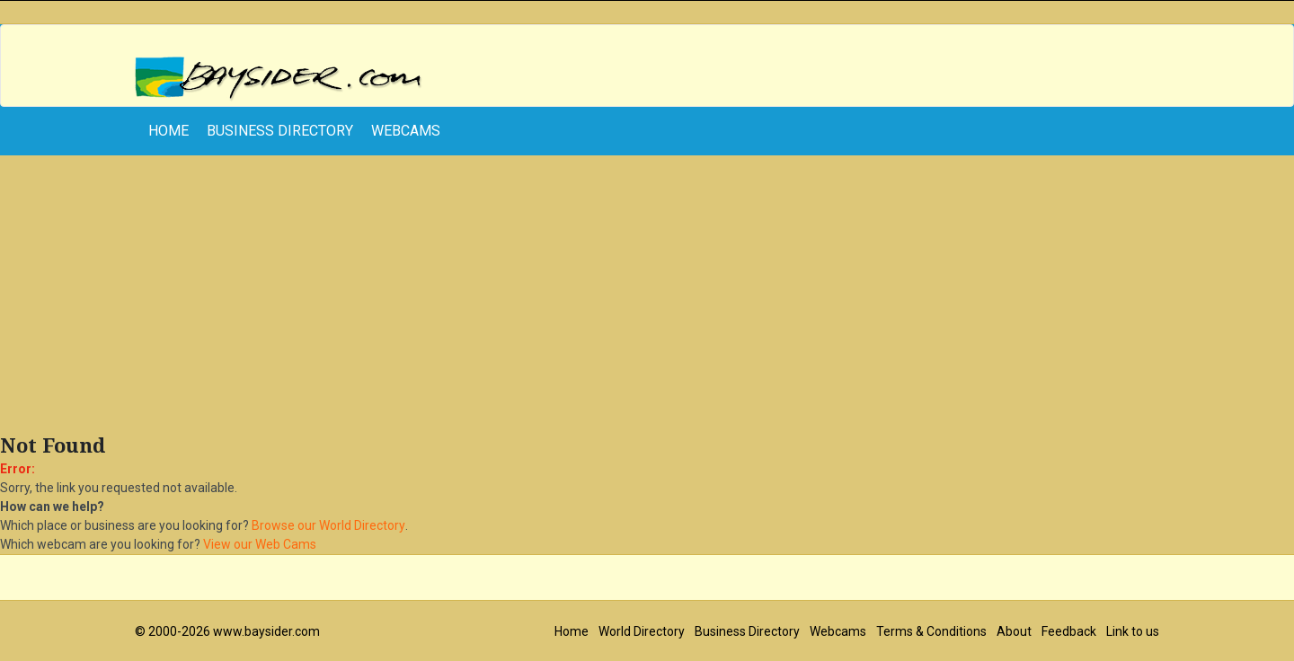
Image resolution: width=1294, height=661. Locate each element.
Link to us (1132, 631)
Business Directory (280, 130)
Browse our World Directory (328, 525)
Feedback (1068, 631)
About (1014, 631)
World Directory (641, 631)
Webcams (405, 130)
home (168, 130)
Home (571, 631)
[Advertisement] (647, 299)
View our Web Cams (259, 544)
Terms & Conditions (931, 631)
